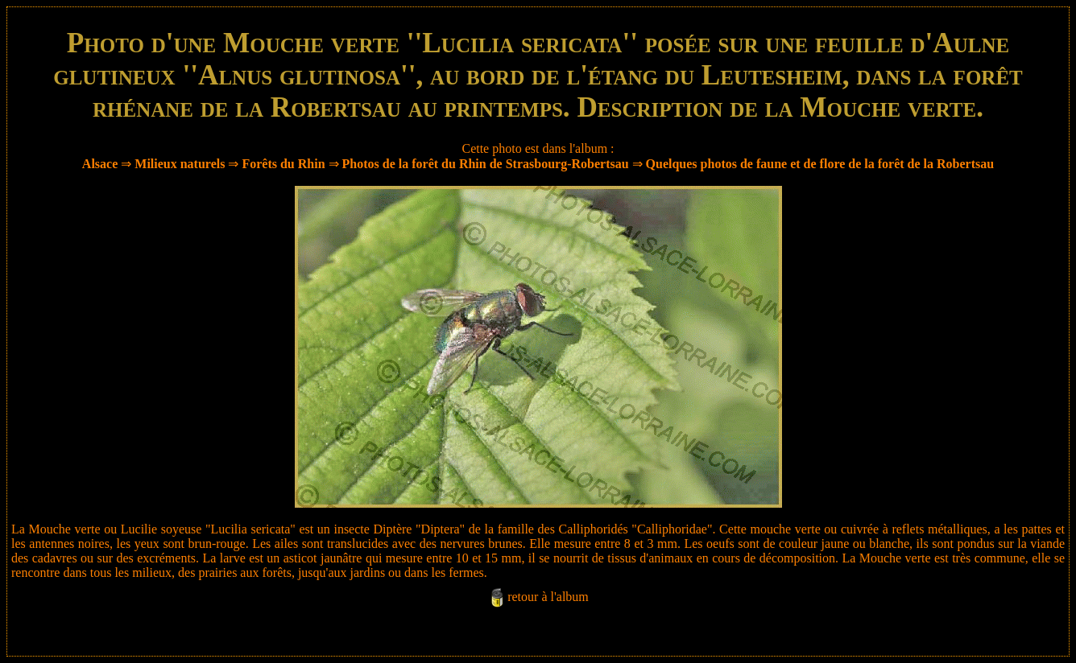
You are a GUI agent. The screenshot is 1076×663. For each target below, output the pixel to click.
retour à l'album (548, 596)
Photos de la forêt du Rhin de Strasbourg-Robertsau (485, 164)
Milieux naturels (179, 164)
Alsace (100, 164)
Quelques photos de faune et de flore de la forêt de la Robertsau (820, 164)
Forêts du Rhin (283, 164)
